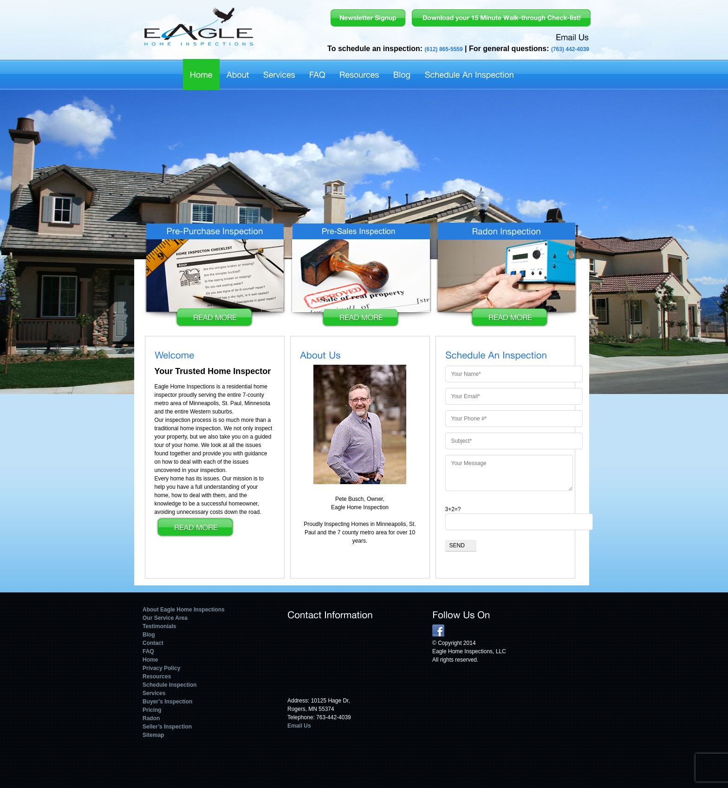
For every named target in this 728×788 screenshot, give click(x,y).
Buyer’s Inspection (167, 701)
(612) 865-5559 (444, 49)
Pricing (152, 710)
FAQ (148, 651)
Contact (153, 643)
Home (150, 660)
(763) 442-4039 (570, 49)
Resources (157, 676)
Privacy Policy (161, 668)
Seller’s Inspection (167, 726)
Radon (151, 718)
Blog (149, 634)
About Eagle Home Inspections (184, 609)
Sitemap (153, 735)
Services (154, 693)
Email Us (299, 725)
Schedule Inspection (170, 685)
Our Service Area (165, 618)
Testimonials (159, 626)
